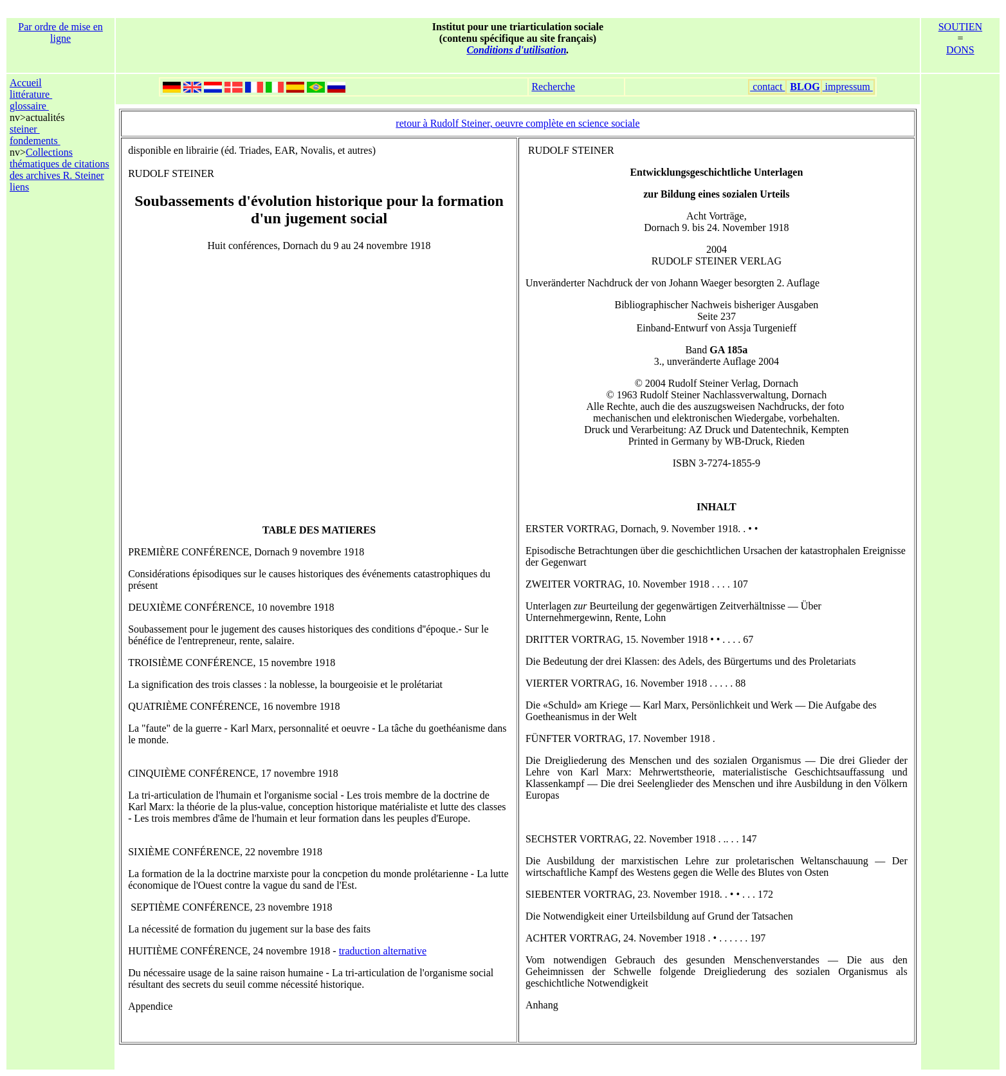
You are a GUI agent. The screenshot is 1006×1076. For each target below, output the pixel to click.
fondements (35, 140)
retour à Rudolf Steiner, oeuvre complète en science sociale (517, 123)
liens (19, 186)
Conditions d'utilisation (516, 49)
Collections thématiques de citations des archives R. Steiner (59, 164)
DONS (960, 49)
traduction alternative (382, 950)
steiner (25, 129)
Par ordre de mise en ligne (60, 32)
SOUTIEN (960, 26)
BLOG (804, 86)
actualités (45, 117)
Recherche (553, 86)
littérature (31, 94)
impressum (848, 86)
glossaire (29, 105)
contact (767, 86)
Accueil (26, 82)
